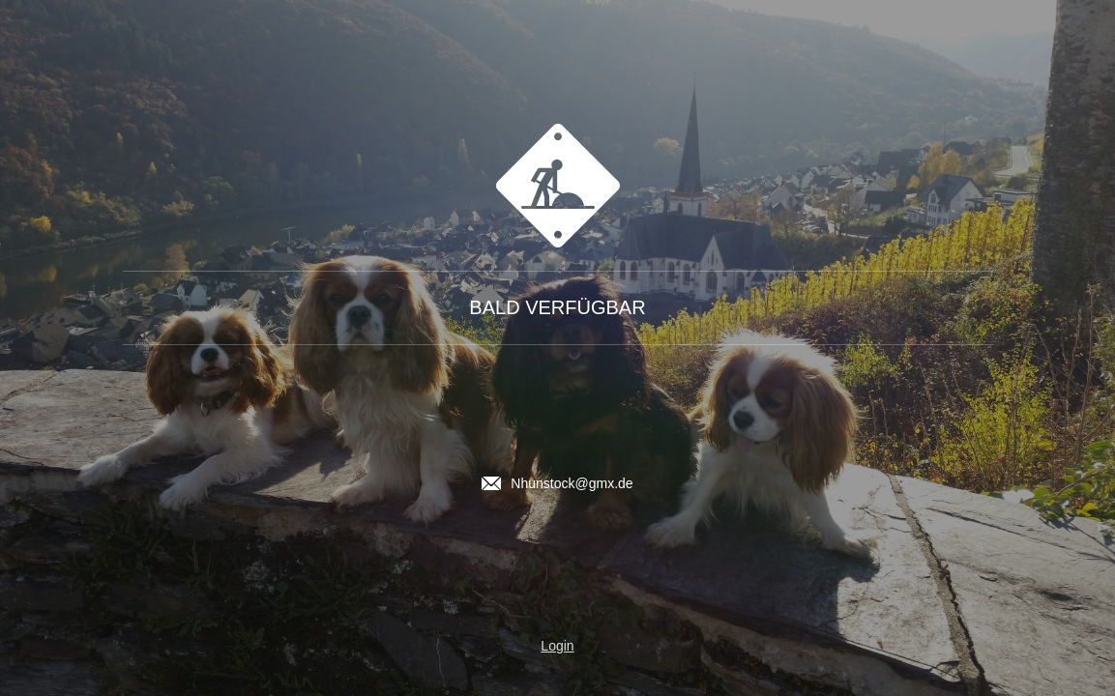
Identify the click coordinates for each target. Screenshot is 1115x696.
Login (557, 645)
